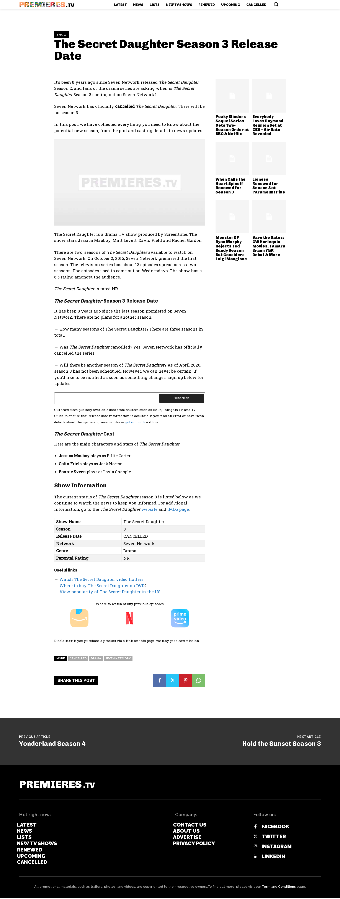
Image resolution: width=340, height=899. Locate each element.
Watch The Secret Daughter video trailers (101, 579)
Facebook (275, 828)
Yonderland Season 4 (52, 744)
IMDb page (178, 509)
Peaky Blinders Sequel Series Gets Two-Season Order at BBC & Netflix (232, 125)
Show (61, 34)
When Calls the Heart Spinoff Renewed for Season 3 (230, 186)
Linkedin (273, 858)
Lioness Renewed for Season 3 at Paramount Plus (268, 186)
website (149, 509)
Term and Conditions (279, 888)
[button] (276, 4)
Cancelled (78, 658)
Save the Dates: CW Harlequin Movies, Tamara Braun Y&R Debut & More (268, 246)
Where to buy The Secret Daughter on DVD (101, 585)
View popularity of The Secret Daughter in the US (109, 591)
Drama (96, 658)
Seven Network (118, 658)
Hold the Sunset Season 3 (281, 744)
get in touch (135, 422)
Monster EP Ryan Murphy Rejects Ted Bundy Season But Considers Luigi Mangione (231, 248)
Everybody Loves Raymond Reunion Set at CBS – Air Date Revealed (267, 125)
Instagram (277, 848)
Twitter (274, 838)
